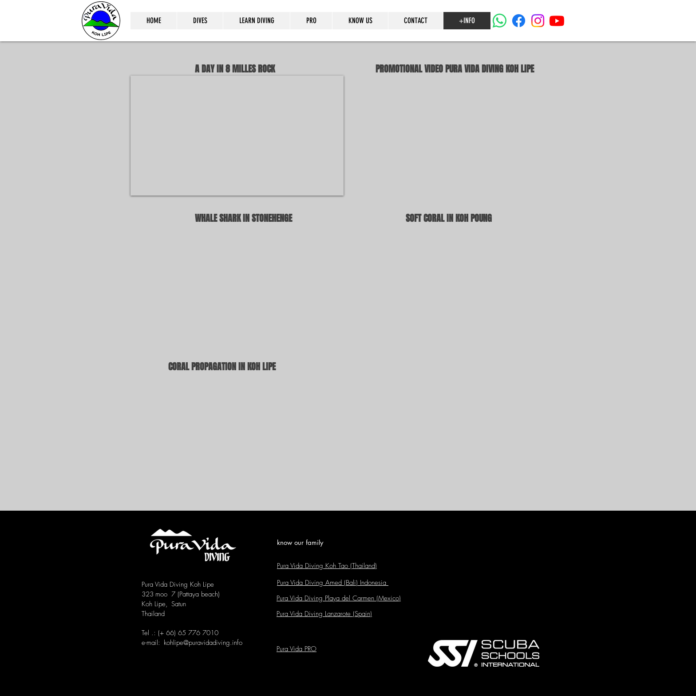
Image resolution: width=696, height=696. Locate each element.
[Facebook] (518, 20)
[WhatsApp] (499, 20)
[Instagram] (537, 20)
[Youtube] (557, 20)
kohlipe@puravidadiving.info (203, 642)
